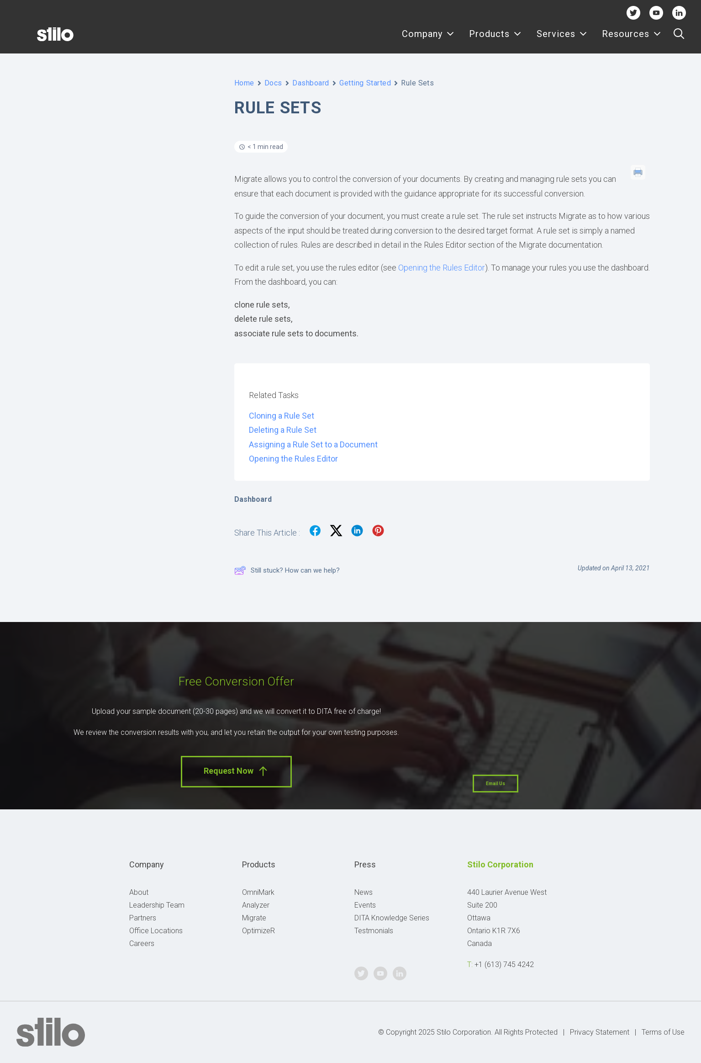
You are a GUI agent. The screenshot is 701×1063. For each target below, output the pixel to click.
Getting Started (365, 83)
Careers (141, 943)
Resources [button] (631, 40)
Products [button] (495, 40)
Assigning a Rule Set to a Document (313, 444)
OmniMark (258, 892)
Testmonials (373, 930)
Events (365, 905)
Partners (142, 918)
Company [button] (428, 40)
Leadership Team (156, 905)
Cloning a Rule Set (281, 415)
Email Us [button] (495, 783)
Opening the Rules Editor (441, 267)
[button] (679, 40)
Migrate (254, 918)
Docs (273, 83)
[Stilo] (40, 39)
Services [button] (562, 40)
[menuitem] (428, 40)
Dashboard (310, 83)
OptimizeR (258, 930)
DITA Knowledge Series (391, 918)
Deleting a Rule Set (282, 430)
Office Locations (156, 930)
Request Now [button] (236, 771)
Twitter (633, 13)
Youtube (656, 13)
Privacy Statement (599, 1032)
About (138, 892)
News (363, 892)
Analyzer (255, 905)
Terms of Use (663, 1032)
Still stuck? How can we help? (287, 570)
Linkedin (679, 13)
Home (244, 83)
